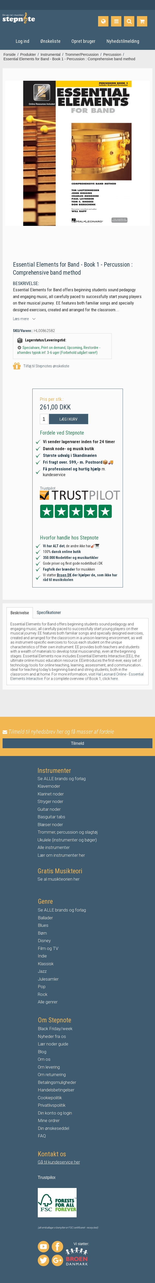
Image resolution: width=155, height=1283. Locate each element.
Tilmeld (77, 743)
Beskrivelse (19, 612)
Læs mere (21, 319)
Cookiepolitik (50, 1097)
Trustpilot (47, 488)
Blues (43, 925)
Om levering (49, 1067)
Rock (42, 994)
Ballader (45, 917)
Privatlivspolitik (51, 1105)
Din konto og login (55, 1113)
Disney (44, 940)
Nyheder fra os (52, 1036)
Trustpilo (46, 1177)
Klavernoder (49, 786)
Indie (42, 955)
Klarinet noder (51, 793)
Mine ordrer (49, 1120)
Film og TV (48, 948)
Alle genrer (47, 1001)
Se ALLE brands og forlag (62, 778)
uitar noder (50, 809)
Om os (44, 1059)
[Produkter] (116, 21)
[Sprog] (103, 21)
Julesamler (48, 979)
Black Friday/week (55, 1028)
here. (115, 679)
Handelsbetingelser (56, 1089)
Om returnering (52, 1074)
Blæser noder (50, 824)
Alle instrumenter (54, 847)
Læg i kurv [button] (68, 419)
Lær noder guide (53, 1043)
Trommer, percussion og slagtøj (68, 832)
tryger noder (51, 801)
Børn (42, 933)
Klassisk (46, 963)
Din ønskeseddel (53, 1128)
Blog (42, 1051)
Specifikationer (49, 612)
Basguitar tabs (51, 816)
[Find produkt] (129, 21)
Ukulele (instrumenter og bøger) (67, 839)
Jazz (42, 971)
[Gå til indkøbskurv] (142, 21)
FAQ (42, 1135)
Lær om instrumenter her (61, 855)
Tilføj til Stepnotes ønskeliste (41, 366)
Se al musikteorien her (58, 879)
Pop (42, 986)
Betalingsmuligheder (57, 1082)
